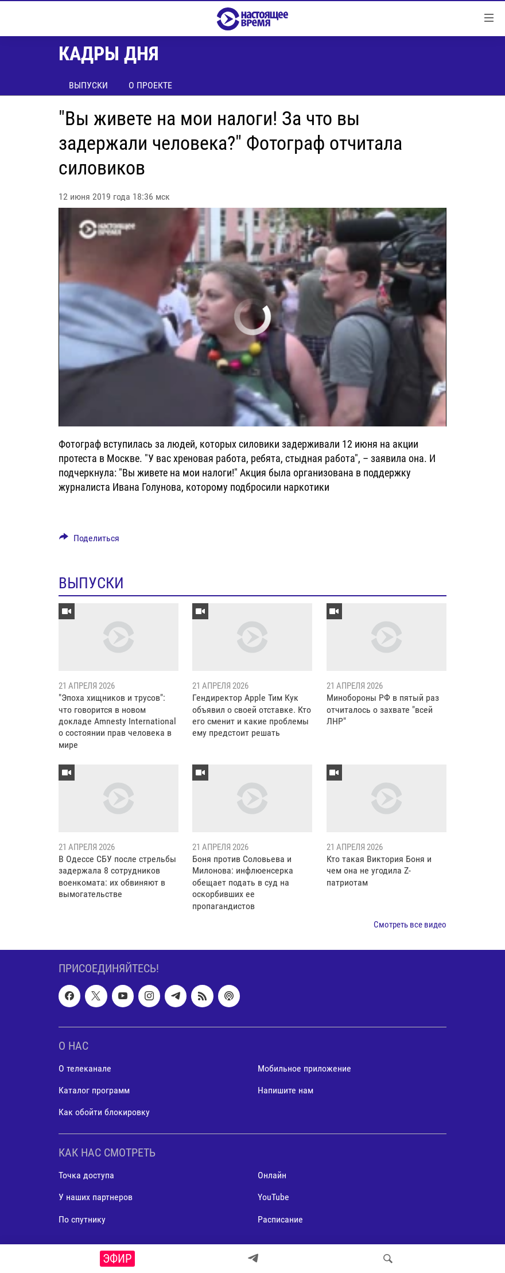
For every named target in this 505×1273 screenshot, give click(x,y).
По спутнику (82, 1219)
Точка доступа (86, 1175)
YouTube (273, 1197)
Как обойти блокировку (104, 1112)
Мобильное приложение (304, 1068)
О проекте (150, 85)
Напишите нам (285, 1090)
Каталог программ (94, 1090)
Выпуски (88, 85)
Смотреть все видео (410, 924)
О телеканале (85, 1068)
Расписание (280, 1219)
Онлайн (272, 1175)
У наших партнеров (96, 1197)
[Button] (89, 541)
